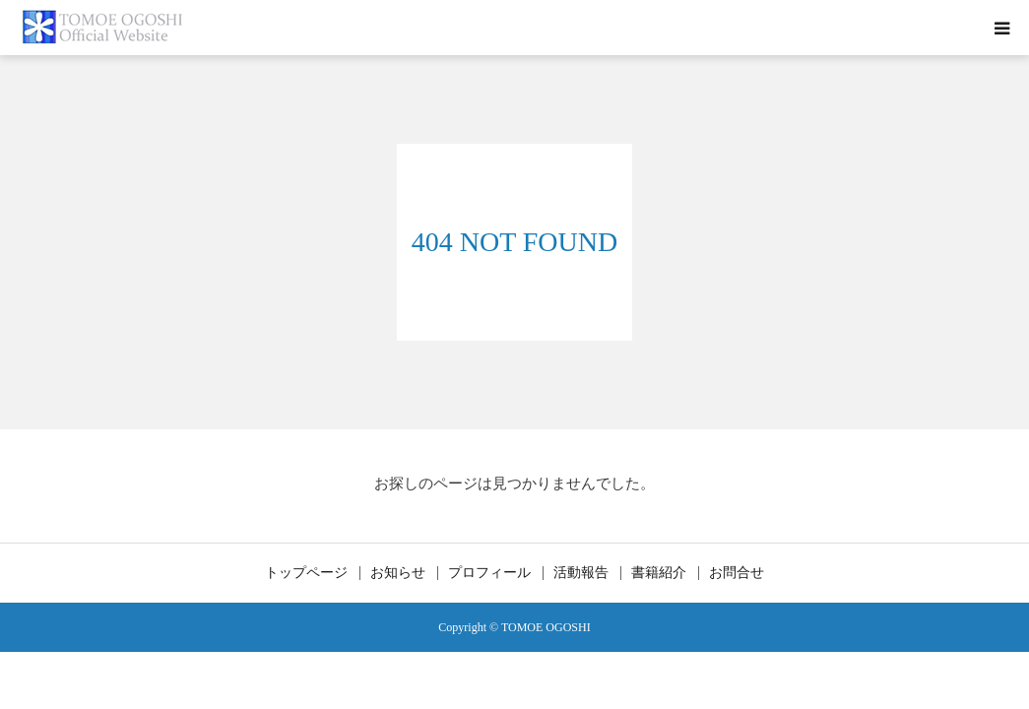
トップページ (306, 573)
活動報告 (581, 573)
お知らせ (397, 573)
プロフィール (489, 573)
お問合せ (736, 573)
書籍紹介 (658, 573)
